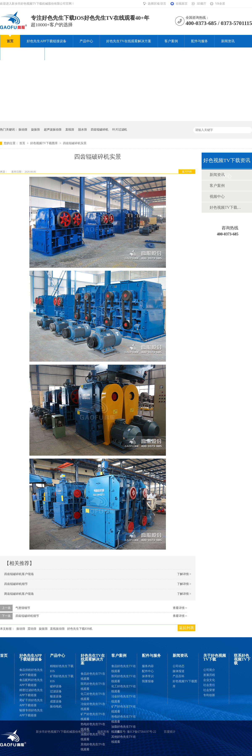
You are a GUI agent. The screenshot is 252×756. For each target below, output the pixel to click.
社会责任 (209, 685)
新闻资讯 (228, 41)
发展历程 (209, 675)
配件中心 (148, 671)
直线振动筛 (57, 628)
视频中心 (217, 196)
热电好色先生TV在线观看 (93, 727)
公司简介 (209, 670)
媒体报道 (178, 671)
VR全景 (220, 3)
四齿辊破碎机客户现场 (19, 574)
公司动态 (178, 666)
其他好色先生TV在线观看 (93, 747)
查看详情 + (180, 608)
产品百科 (178, 676)
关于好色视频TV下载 (22, 53)
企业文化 (209, 680)
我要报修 (148, 681)
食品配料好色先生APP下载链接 (31, 682)
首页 (10, 41)
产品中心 (86, 41)
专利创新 (209, 695)
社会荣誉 (209, 690)
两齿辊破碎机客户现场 (19, 593)
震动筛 (32, 628)
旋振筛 (35, 129)
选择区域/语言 (157, 3)
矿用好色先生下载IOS (62, 679)
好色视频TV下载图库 (44, 143)
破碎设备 (56, 686)
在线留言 (182, 3)
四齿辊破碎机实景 (75, 143)
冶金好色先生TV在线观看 (93, 706)
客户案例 (171, 41)
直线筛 (69, 129)
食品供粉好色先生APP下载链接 (31, 672)
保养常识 (148, 676)
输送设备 (56, 696)
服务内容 (148, 666)
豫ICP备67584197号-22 (141, 731)
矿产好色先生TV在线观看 (93, 716)
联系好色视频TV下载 (67, 53)
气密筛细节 (23, 608)
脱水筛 (82, 129)
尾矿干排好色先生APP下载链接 (31, 703)
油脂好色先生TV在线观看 (93, 737)
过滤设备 (56, 691)
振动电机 (56, 706)
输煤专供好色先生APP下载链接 (31, 713)
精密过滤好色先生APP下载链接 (31, 693)
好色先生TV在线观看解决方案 (128, 41)
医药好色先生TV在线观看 (93, 686)
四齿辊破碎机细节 (16, 584)
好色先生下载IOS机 (80, 628)
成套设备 (56, 701)
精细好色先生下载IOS (62, 669)
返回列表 (187, 171)
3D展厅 (201, 3)
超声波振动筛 (53, 129)
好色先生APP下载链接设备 (46, 41)
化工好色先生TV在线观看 (93, 696)
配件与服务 (199, 41)
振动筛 (22, 129)
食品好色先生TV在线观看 (93, 676)
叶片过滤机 (119, 129)
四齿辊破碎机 (99, 129)
